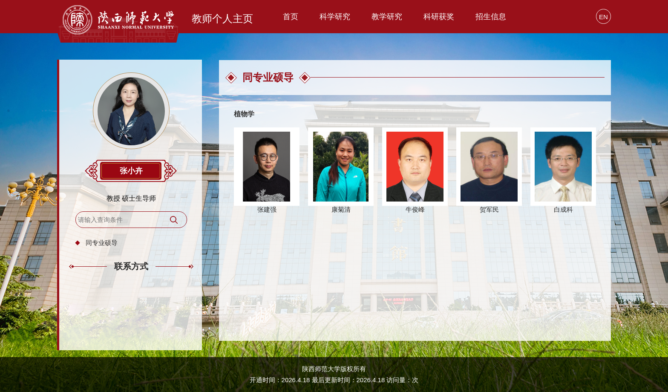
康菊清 (341, 209)
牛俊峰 (415, 209)
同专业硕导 (102, 242)
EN (603, 16)
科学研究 (335, 16)
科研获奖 (438, 16)
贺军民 (489, 209)
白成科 (563, 209)
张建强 (266, 209)
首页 (290, 16)
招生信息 (490, 16)
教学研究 (386, 16)
